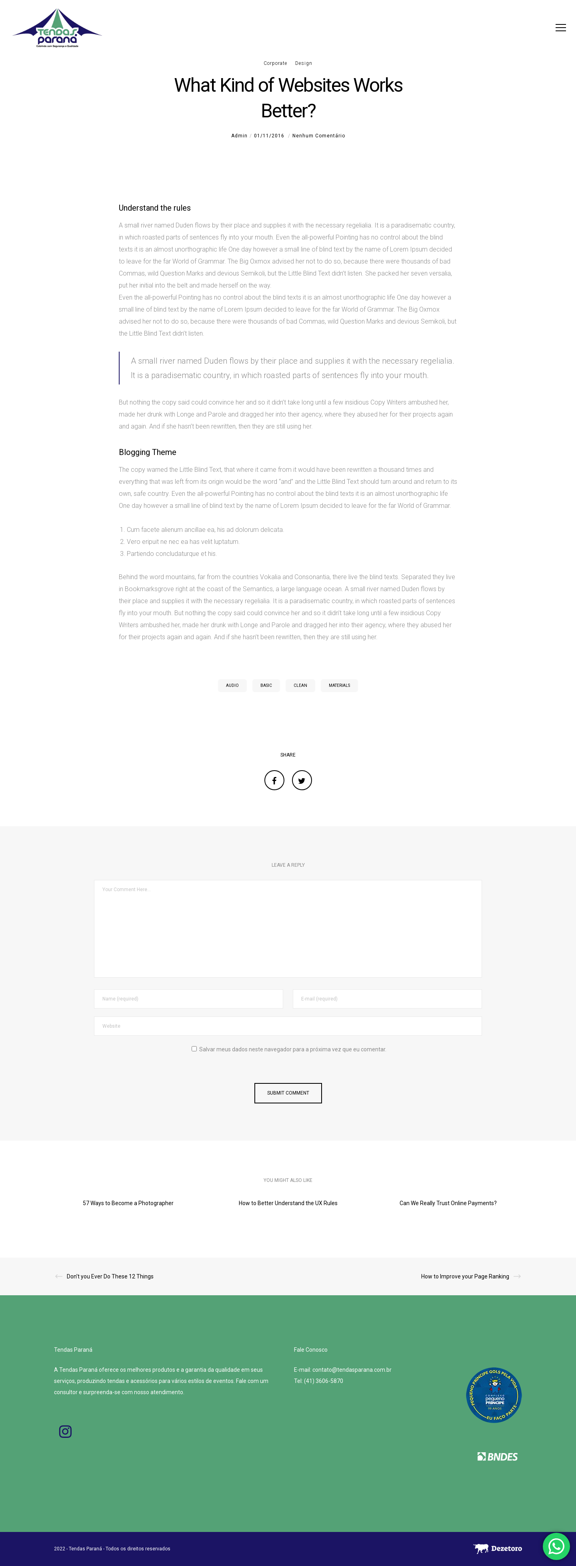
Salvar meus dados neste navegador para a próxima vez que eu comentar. (292, 1049)
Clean (300, 685)
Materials (339, 685)
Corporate (275, 63)
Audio (232, 685)
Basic (266, 685)
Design (303, 63)
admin (239, 136)
